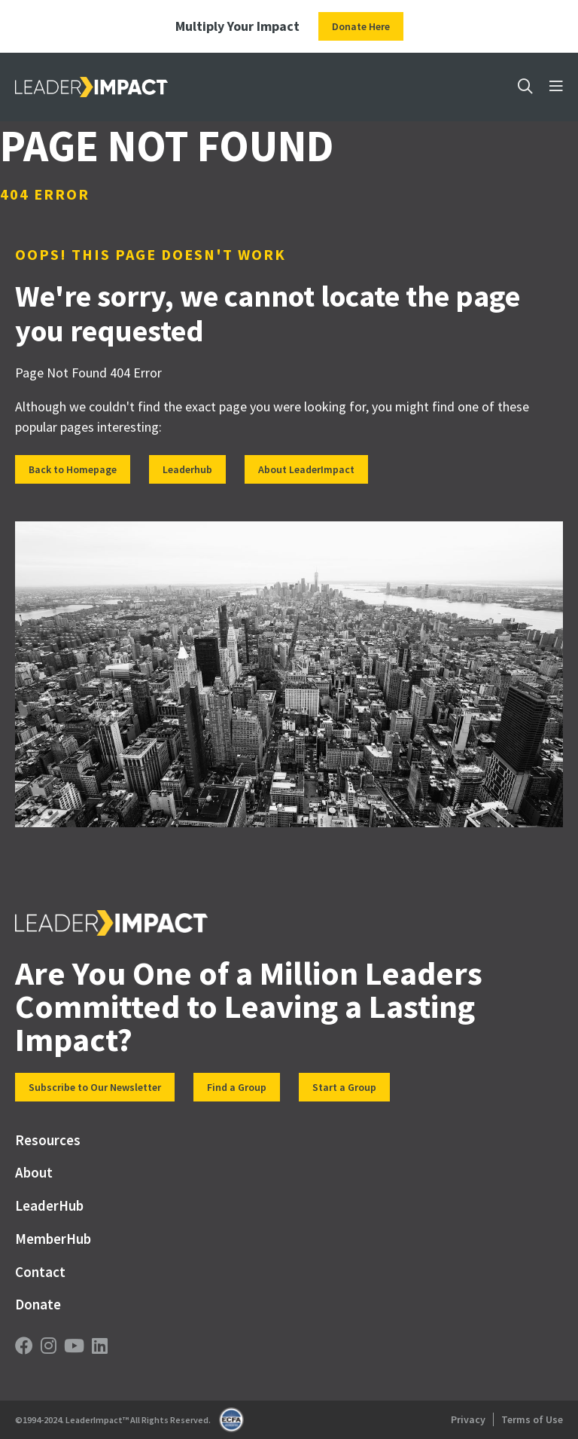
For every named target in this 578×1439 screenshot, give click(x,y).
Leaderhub (187, 469)
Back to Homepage (73, 469)
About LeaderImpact (306, 469)
